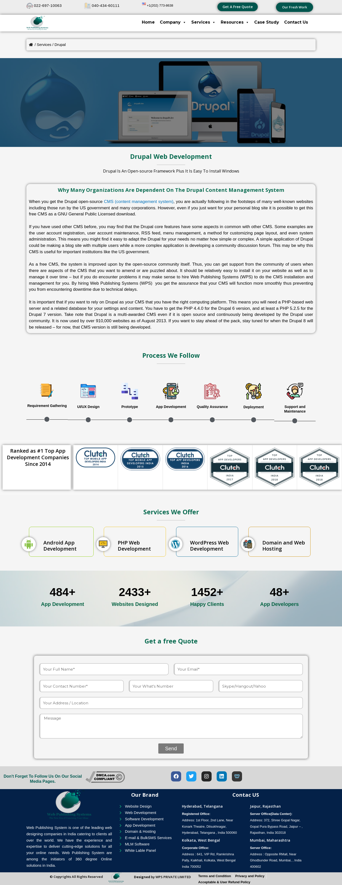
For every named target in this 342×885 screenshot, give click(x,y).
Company (173, 22)
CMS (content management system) (138, 201)
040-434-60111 (106, 5)
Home (148, 22)
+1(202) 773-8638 (160, 5)
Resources (235, 22)
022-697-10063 (48, 5)
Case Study (266, 22)
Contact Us (296, 22)
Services (203, 22)
